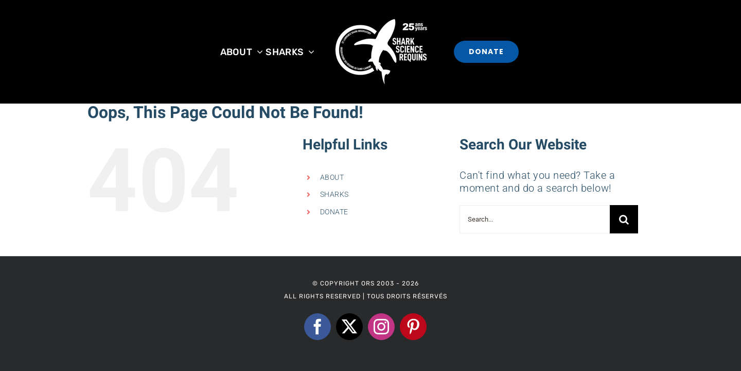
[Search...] (535, 219)
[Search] (624, 219)
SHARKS (334, 194)
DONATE (334, 212)
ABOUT (332, 177)
